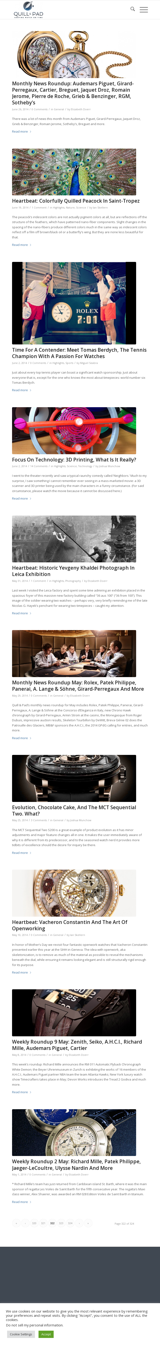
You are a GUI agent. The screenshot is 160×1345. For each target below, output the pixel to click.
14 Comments (39, 466)
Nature (70, 207)
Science (81, 207)
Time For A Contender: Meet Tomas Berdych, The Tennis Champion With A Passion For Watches (79, 353)
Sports (69, 363)
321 (43, 1223)
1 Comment (39, 207)
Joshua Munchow (109, 466)
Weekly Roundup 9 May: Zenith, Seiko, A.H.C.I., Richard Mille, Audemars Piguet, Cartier (77, 1044)
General (59, 109)
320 (34, 1223)
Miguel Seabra (89, 363)
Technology (85, 466)
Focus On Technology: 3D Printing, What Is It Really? (74, 459)
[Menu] (141, 9)
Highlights (59, 207)
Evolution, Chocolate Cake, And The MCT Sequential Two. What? (74, 810)
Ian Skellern (100, 207)
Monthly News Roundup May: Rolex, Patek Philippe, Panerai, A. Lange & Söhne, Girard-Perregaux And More (78, 685)
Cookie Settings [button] (21, 1334)
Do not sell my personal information (34, 1325)
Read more (22, 131)
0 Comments (40, 109)
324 (70, 1223)
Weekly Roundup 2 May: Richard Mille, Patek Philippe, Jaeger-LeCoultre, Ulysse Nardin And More (76, 1164)
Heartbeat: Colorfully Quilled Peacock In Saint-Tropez (76, 200)
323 (61, 1223)
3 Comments (39, 820)
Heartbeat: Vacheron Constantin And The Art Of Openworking (69, 925)
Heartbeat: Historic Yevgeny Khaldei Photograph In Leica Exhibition (73, 570)
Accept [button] (46, 1334)
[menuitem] (130, 9)
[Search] (130, 9)
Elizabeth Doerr (81, 109)
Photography (73, 581)
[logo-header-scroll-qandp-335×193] (66, 9)
